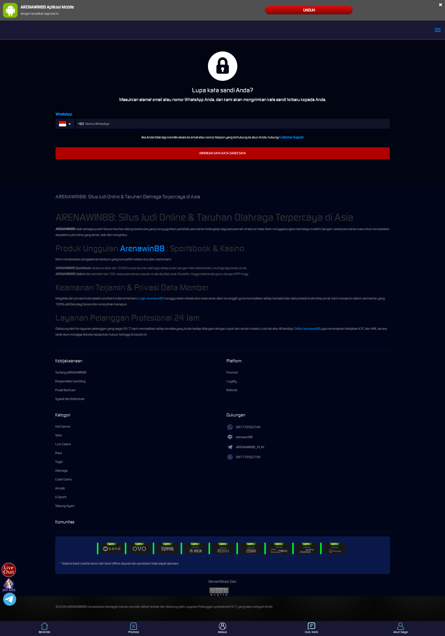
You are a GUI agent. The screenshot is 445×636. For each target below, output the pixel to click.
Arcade (60, 488)
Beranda (44, 628)
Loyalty (231, 381)
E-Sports (60, 497)
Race (58, 453)
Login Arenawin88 (151, 298)
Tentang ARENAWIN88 (70, 372)
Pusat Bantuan (65, 390)
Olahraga (61, 470)
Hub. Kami (311, 628)
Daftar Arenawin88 (307, 329)
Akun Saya (400, 628)
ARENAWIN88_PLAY (245, 447)
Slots (58, 435)
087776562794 (243, 427)
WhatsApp (64, 114)
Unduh (309, 10)
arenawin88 (239, 437)
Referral (231, 390)
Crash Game (63, 479)
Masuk (222, 628)
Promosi (232, 372)
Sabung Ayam (65, 506)
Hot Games (62, 426)
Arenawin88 (142, 248)
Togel (59, 462)
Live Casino (63, 444)
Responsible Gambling (70, 381)
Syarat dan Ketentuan (70, 399)
